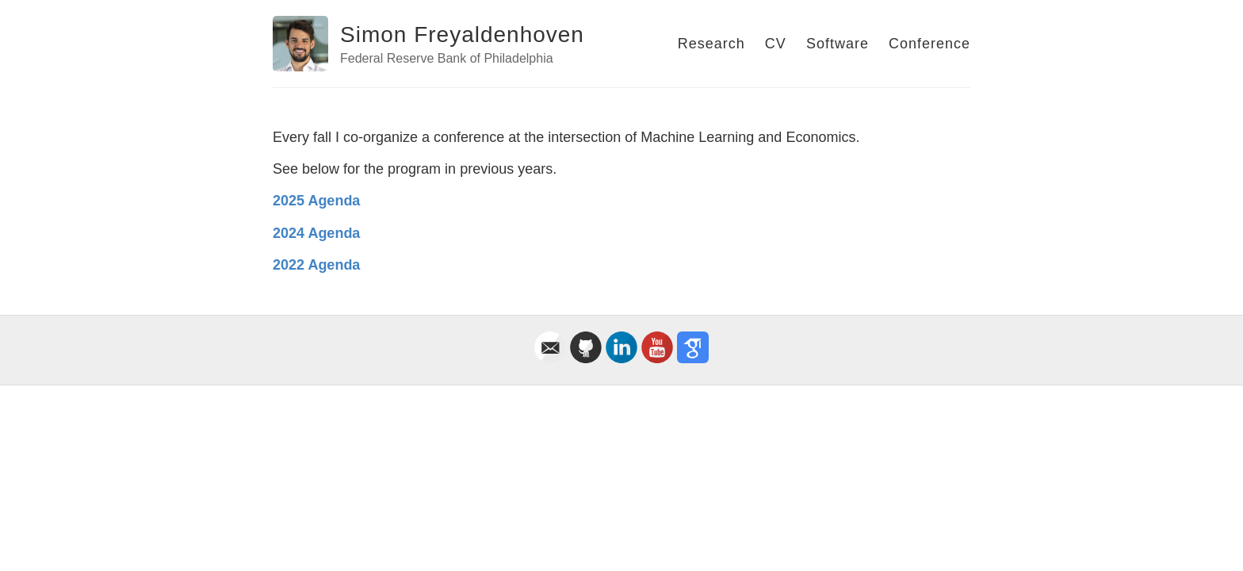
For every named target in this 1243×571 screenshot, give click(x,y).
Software (837, 44)
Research (711, 44)
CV (775, 44)
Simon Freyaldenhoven (462, 34)
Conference (929, 44)
